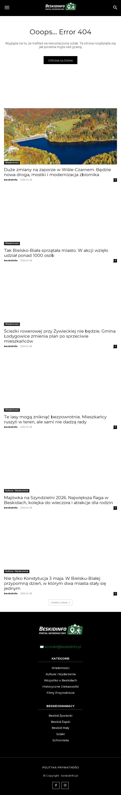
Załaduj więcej (60, 602)
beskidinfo (10, 179)
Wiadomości (12, 162)
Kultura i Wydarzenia (16, 490)
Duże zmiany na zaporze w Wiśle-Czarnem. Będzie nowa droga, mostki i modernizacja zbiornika (57, 172)
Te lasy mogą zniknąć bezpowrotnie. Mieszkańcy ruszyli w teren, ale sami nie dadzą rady (55, 419)
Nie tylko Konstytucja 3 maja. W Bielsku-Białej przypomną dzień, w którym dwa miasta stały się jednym (55, 583)
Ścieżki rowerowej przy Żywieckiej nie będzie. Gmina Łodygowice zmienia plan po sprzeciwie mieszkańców (60, 336)
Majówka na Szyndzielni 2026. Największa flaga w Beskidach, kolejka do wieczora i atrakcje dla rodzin (58, 500)
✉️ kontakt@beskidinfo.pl (60, 647)
